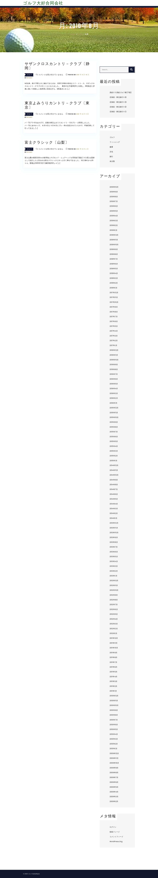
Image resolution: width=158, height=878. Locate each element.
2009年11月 (114, 758)
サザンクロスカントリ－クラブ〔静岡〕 (57, 66)
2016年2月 (114, 398)
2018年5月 (114, 268)
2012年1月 (113, 633)
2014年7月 (114, 489)
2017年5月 (114, 326)
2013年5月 (114, 556)
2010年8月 (114, 715)
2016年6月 (114, 379)
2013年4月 (114, 561)
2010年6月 (114, 724)
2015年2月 (114, 456)
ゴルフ (29, 75)
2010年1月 (113, 748)
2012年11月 (114, 585)
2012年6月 (114, 609)
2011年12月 (114, 638)
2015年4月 (114, 446)
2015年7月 (114, 432)
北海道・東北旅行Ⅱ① (118, 111)
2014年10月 (114, 475)
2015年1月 (113, 460)
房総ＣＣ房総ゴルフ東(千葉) (121, 92)
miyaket (30, 78)
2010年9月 (114, 710)
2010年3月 (114, 739)
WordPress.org (116, 841)
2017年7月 (114, 316)
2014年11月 (114, 470)
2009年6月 (114, 782)
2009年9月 (114, 768)
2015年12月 (114, 408)
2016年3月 (114, 393)
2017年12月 (114, 292)
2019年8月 (114, 196)
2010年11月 (114, 700)
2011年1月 (113, 691)
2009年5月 (114, 787)
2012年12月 (114, 580)
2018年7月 (114, 259)
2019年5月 (114, 211)
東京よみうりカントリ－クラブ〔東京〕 (57, 105)
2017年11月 (114, 297)
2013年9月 (114, 537)
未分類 (112, 161)
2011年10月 (114, 648)
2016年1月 (113, 403)
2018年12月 (114, 235)
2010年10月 (114, 705)
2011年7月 (113, 662)
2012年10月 (114, 590)
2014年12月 (114, 465)
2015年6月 (114, 436)
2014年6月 (114, 494)
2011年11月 (113, 643)
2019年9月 (114, 192)
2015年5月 (114, 441)
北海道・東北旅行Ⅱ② (118, 107)
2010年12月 (114, 696)
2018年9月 (114, 249)
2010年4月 (114, 734)
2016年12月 (114, 350)
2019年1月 (113, 230)
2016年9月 (114, 364)
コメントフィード (116, 836)
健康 (111, 147)
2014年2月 (114, 513)
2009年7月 (114, 777)
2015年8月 (114, 427)
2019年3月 (114, 220)
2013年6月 (114, 552)
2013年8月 (114, 542)
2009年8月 (114, 772)
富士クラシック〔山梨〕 (47, 142)
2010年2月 (114, 744)
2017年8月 (114, 312)
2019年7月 (114, 201)
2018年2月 (114, 283)
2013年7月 (114, 547)
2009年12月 (114, 753)
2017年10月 (114, 302)
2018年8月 (114, 254)
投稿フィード (115, 832)
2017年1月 (113, 345)
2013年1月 (113, 576)
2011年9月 (113, 652)
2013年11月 (114, 528)
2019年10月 (114, 187)
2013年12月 (114, 523)
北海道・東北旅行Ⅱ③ (118, 102)
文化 (111, 152)
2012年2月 (114, 628)
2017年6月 (114, 321)
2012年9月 (114, 595)
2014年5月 (114, 499)
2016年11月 (114, 355)
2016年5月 (114, 384)
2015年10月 (114, 417)
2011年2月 (113, 686)
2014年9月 (114, 480)
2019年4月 (114, 216)
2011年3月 (113, 681)
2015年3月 (114, 451)
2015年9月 (114, 422)
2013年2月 (114, 571)
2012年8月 (114, 600)
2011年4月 (113, 676)
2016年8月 (114, 369)
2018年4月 (114, 273)
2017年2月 (114, 340)
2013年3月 (114, 566)
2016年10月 (114, 360)
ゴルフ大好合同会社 (43, 3)
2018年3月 (114, 278)
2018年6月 (114, 264)
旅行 (111, 156)
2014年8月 (114, 484)
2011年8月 (113, 657)
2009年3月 (114, 796)
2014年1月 (113, 518)
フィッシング (115, 142)
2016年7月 (114, 374)
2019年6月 (114, 206)
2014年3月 (114, 508)
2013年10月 (114, 532)
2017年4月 (114, 331)
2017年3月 (114, 336)
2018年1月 (113, 288)
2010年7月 (114, 720)
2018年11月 (114, 240)
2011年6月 (113, 667)
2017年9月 (114, 307)
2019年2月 (114, 225)
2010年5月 (114, 729)
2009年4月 (114, 792)
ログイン (113, 827)
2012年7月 (114, 604)
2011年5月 (113, 672)
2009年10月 (114, 763)
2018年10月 (114, 244)
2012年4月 (114, 619)
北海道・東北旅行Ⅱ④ (118, 97)
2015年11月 (114, 412)
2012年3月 (114, 624)
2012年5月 (114, 614)
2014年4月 (114, 504)
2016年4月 (114, 388)
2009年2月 (114, 801)
